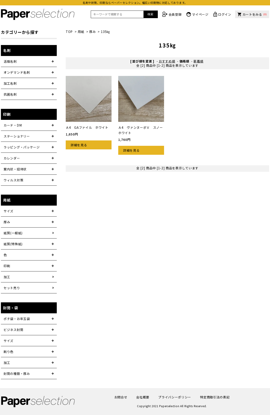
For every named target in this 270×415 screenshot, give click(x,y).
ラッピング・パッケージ (22, 147)
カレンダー (12, 158)
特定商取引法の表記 (215, 397)
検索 (150, 14)
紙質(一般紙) (13, 233)
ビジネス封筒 (13, 329)
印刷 (7, 266)
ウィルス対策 (13, 180)
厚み (92, 31)
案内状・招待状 (15, 169)
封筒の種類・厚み (17, 373)
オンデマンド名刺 (17, 72)
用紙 (81, 31)
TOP (69, 31)
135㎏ (105, 31)
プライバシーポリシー (174, 397)
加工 (7, 277)
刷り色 (8, 351)
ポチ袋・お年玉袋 (17, 318)
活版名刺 (10, 61)
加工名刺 (10, 83)
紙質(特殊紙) (13, 244)
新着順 (198, 61)
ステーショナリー (17, 136)
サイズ (8, 211)
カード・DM (13, 125)
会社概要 (142, 397)
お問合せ (120, 397)
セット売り (12, 288)
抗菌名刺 (10, 94)
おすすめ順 (167, 61)
